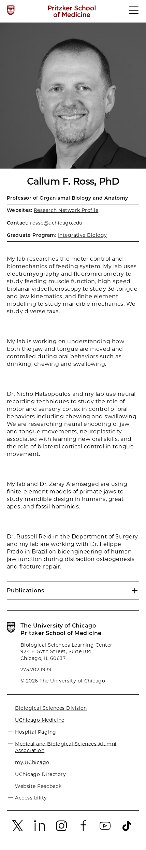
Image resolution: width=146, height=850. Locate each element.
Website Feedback (38, 786)
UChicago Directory (40, 774)
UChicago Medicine (39, 720)
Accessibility (31, 798)
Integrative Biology (82, 235)
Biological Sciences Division (51, 708)
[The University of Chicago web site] (11, 10)
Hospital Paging (35, 732)
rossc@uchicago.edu (56, 223)
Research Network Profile (66, 210)
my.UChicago (32, 762)
